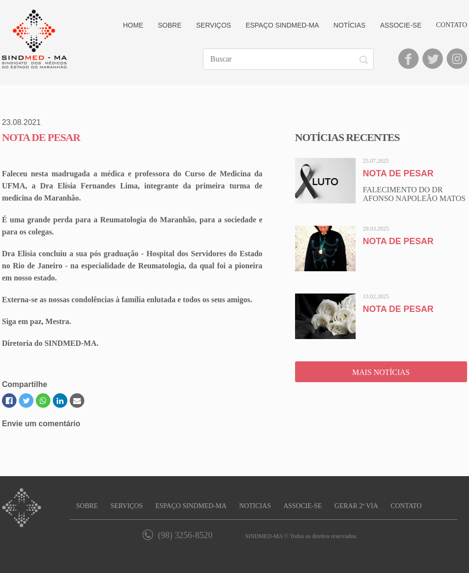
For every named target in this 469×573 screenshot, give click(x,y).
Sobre (170, 25)
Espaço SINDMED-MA (191, 506)
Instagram (457, 58)
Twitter (432, 58)
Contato (451, 25)
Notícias (349, 25)
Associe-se (401, 25)
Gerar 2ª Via (356, 506)
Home (133, 25)
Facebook (408, 58)
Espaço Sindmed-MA (282, 25)
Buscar (365, 60)
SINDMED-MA (34, 39)
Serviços (213, 25)
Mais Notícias (381, 372)
